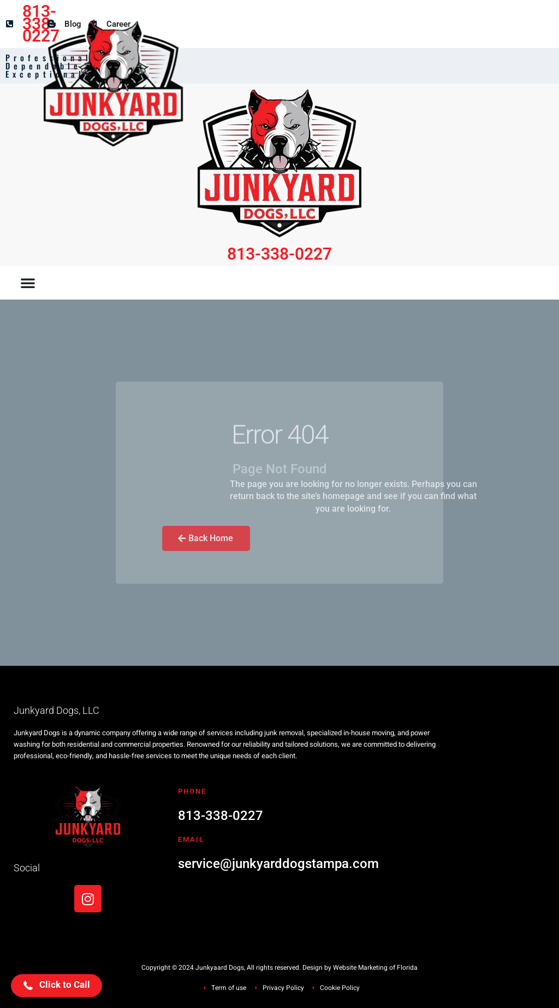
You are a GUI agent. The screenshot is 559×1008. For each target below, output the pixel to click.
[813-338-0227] (9, 24)
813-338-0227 (41, 23)
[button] (27, 282)
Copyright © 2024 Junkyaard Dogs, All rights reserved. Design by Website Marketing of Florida (279, 967)
